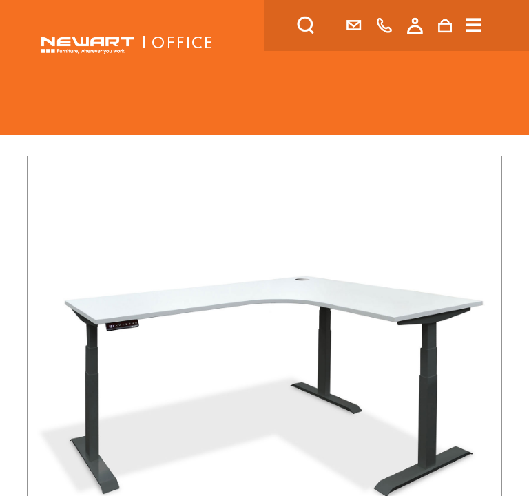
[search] (323, 25)
